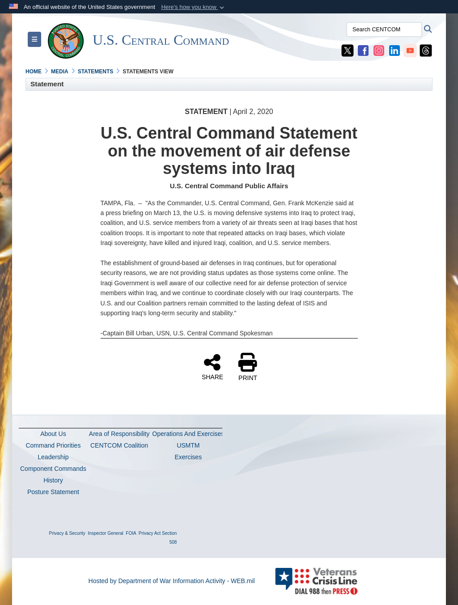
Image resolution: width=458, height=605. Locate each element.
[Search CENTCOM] (384, 29)
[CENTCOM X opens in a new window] (347, 50)
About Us (53, 433)
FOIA (131, 533)
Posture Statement (53, 491)
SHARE (212, 367)
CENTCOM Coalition (119, 445)
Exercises (188, 457)
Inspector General (105, 533)
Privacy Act (150, 533)
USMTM (188, 445)
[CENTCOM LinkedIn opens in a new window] (394, 50)
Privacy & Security (67, 533)
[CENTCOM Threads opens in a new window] (426, 50)
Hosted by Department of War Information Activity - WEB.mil (172, 580)
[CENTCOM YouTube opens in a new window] (410, 50)
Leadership (53, 457)
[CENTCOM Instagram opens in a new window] (379, 50)
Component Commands (53, 468)
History (53, 480)
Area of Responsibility (119, 433)
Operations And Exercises (188, 433)
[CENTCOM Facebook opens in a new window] (363, 50)
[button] (193, 7)
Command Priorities (53, 445)
